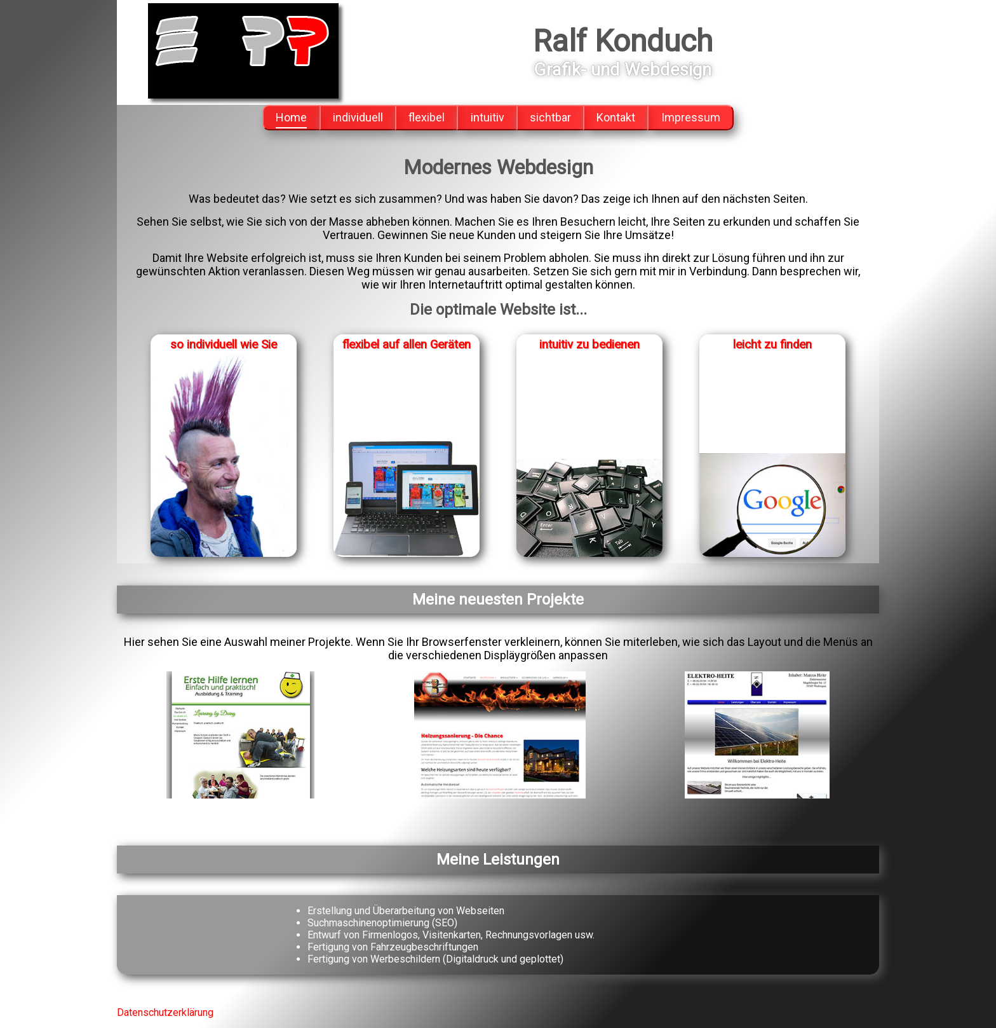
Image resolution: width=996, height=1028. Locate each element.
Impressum (690, 117)
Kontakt (615, 117)
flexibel (426, 117)
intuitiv (487, 117)
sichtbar (550, 117)
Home (291, 117)
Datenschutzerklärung (165, 1012)
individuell (358, 117)
